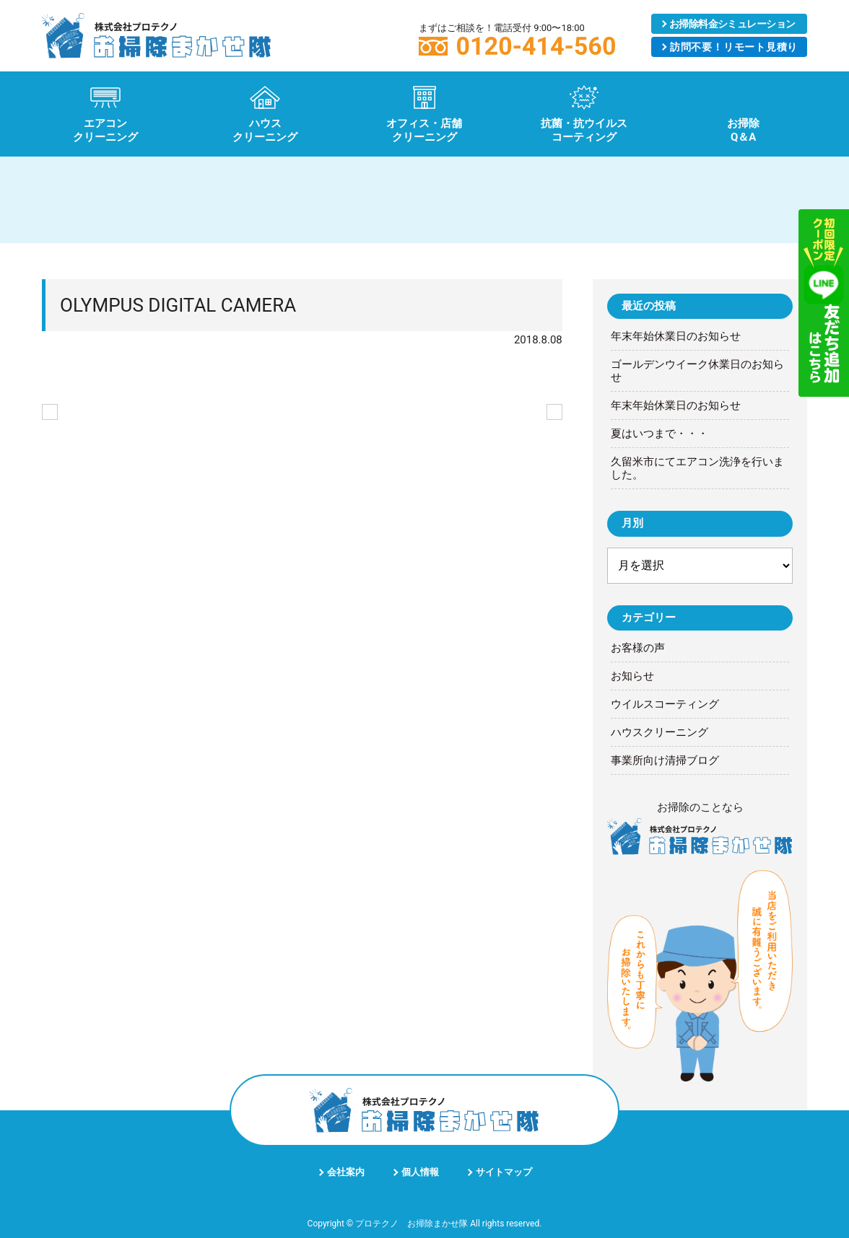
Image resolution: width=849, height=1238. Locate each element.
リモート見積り (733, 47)
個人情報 (420, 1172)
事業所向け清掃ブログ (665, 760)
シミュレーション (732, 24)
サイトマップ (504, 1172)
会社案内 (346, 1172)
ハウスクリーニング (659, 732)
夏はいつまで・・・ (659, 433)
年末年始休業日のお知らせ (676, 336)
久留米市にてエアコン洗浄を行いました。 (697, 468)
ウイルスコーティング (665, 704)
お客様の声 (638, 647)
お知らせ (632, 676)
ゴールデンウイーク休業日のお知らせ (697, 371)
